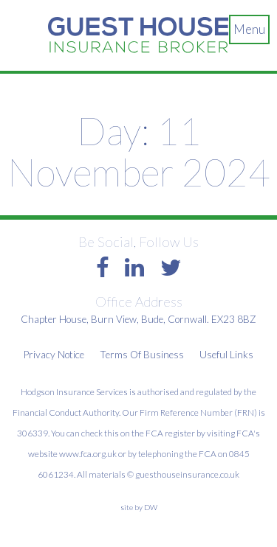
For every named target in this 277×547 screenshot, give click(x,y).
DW (150, 507)
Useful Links (226, 354)
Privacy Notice (54, 354)
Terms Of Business (142, 354)
